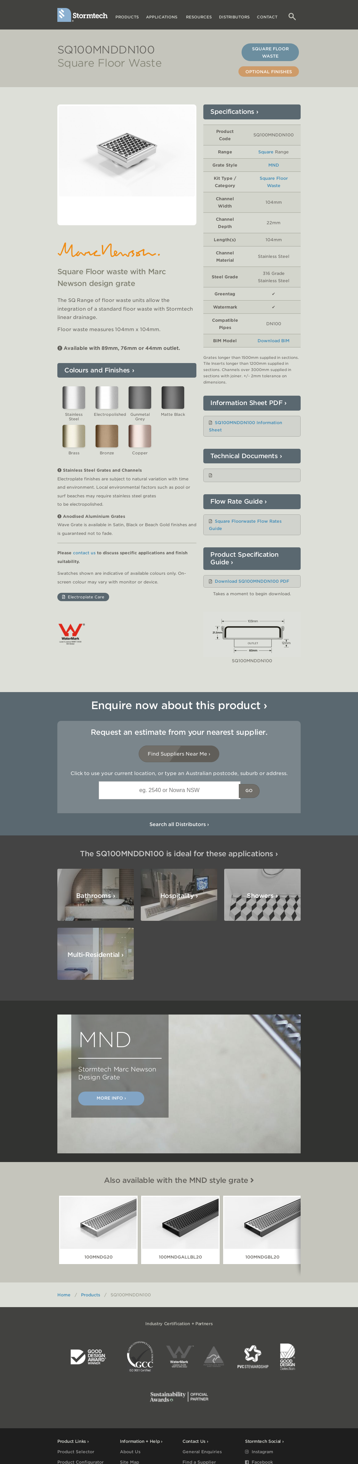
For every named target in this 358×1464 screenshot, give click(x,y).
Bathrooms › (95, 895)
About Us (130, 1451)
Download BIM (274, 340)
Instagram (259, 1451)
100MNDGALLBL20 (180, 1257)
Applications (162, 17)
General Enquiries (202, 1451)
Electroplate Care (83, 602)
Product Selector (75, 1451)
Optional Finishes (268, 71)
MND (273, 165)
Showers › (262, 895)
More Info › (111, 1098)
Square (266, 151)
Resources (199, 17)
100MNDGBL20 (262, 1257)
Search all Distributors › (179, 824)
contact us (84, 558)
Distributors (234, 17)
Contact (267, 17)
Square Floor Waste (270, 52)
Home (64, 1294)
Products (127, 17)
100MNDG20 (98, 1257)
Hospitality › (179, 895)
